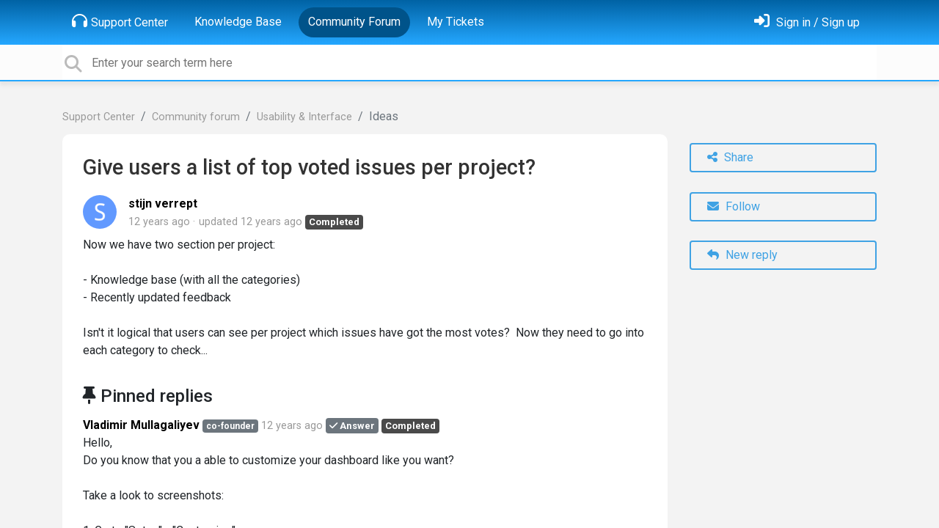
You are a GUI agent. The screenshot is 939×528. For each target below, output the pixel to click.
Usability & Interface (304, 117)
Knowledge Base (238, 22)
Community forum (196, 117)
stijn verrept (162, 203)
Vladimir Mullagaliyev (141, 425)
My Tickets (455, 22)
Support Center (120, 21)
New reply (742, 255)
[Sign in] (807, 22)
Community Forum (354, 22)
